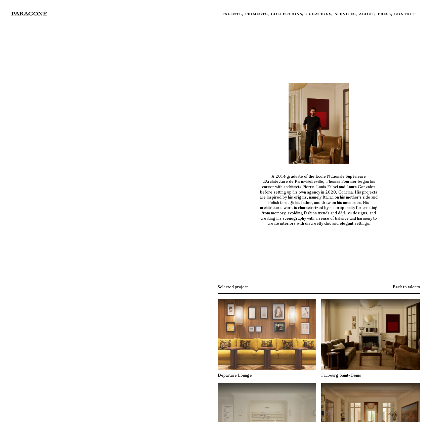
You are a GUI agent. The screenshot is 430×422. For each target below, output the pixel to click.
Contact (405, 13)
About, (368, 13)
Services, (347, 13)
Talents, (233, 13)
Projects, (258, 13)
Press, (386, 13)
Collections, (288, 13)
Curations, (320, 13)
